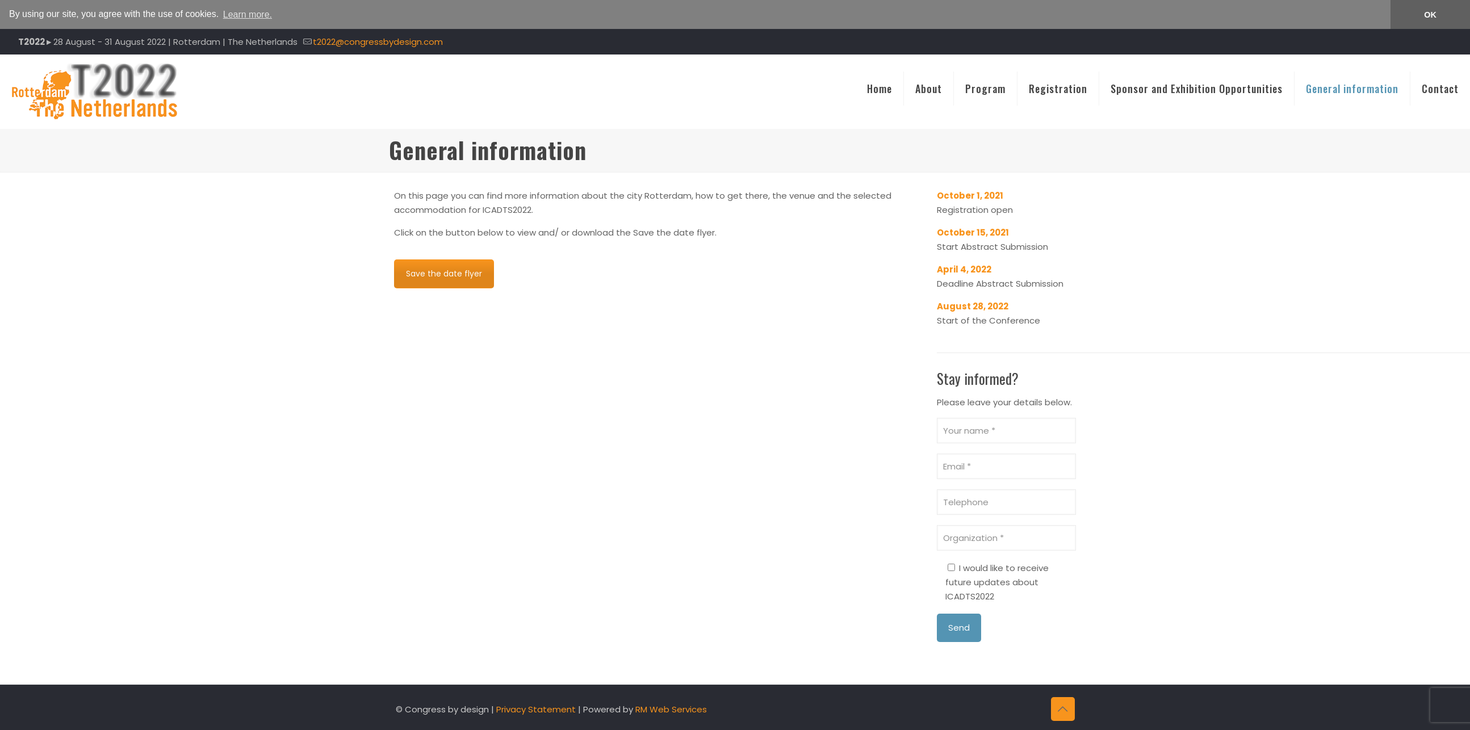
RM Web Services (671, 709)
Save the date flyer (444, 273)
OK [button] (1430, 14)
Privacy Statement (536, 709)
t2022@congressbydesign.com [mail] (378, 41)
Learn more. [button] (247, 14)
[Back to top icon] (1063, 708)
